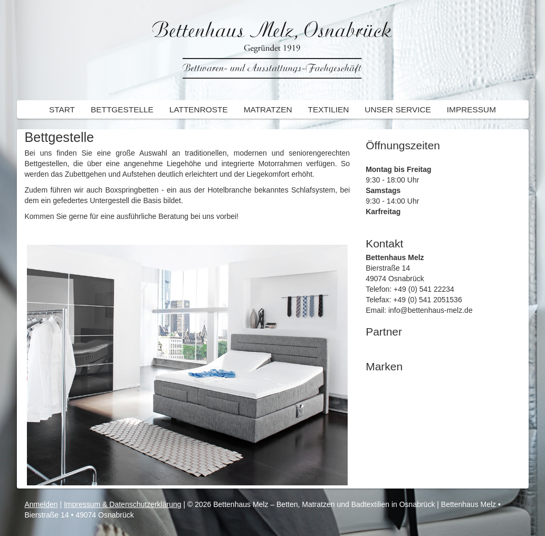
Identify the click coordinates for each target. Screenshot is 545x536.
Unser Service (398, 109)
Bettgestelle (122, 109)
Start (62, 109)
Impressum (471, 109)
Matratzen (268, 109)
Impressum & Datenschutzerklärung (122, 504)
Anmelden (41, 504)
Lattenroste (198, 109)
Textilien (328, 109)
